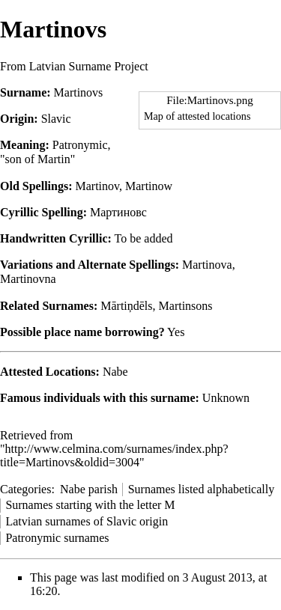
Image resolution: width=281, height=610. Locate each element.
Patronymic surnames (57, 537)
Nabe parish (89, 489)
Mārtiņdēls (126, 305)
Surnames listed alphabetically (201, 489)
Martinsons (186, 305)
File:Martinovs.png (209, 100)
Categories (25, 489)
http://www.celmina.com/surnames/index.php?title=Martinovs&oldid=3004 (114, 455)
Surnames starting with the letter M (90, 504)
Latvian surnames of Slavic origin (86, 521)
